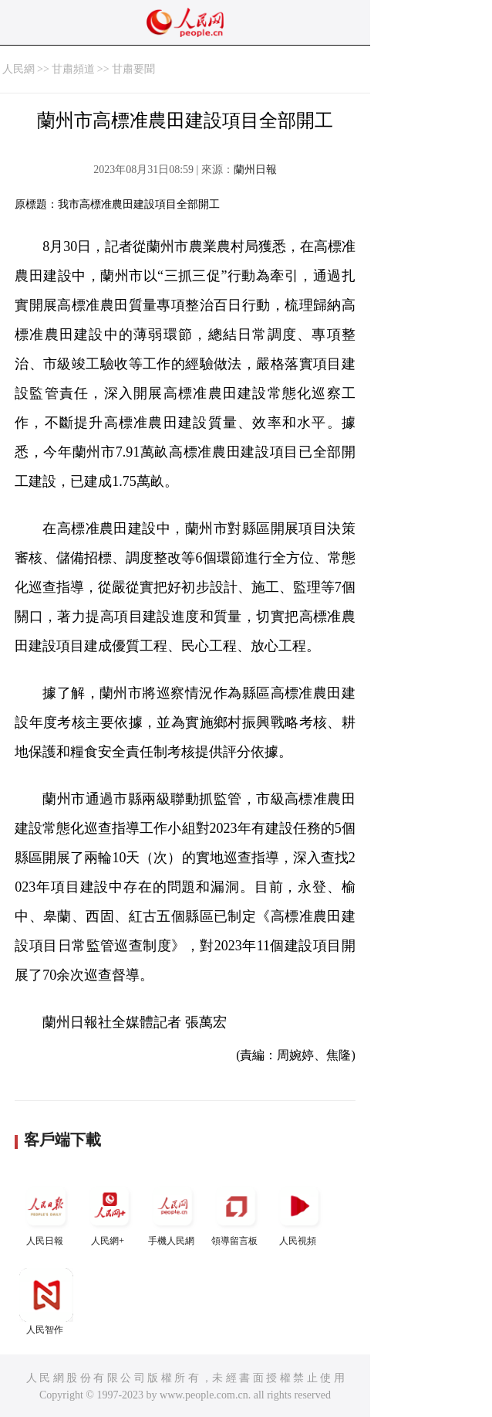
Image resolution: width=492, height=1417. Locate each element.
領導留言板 (236, 1212)
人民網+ (109, 1212)
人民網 (18, 69)
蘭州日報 (255, 169)
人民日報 (46, 1212)
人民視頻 (299, 1212)
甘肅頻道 (73, 69)
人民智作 (46, 1301)
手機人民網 (173, 1212)
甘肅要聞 (133, 69)
